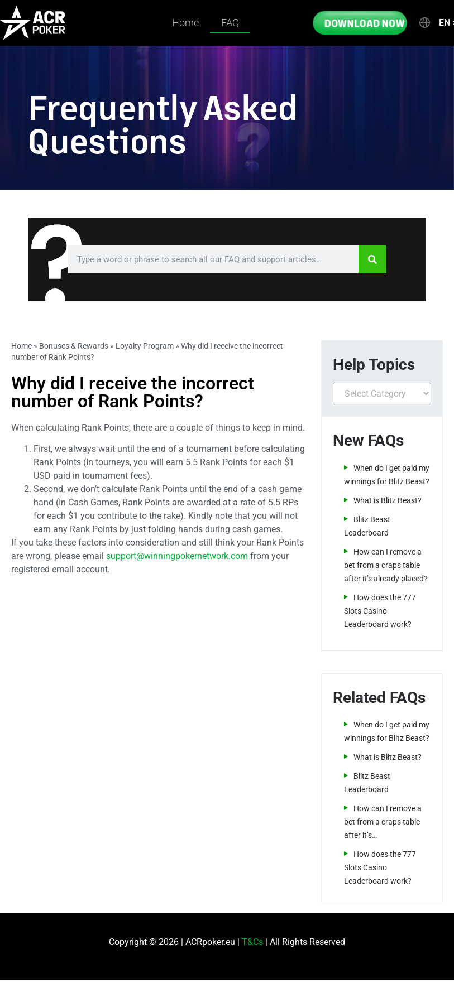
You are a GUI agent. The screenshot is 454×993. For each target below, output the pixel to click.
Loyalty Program (145, 345)
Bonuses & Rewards (73, 345)
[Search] (372, 259)
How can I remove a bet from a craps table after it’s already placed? (386, 565)
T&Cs (252, 942)
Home (185, 22)
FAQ (230, 22)
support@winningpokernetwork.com (177, 556)
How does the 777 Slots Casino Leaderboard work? (380, 611)
